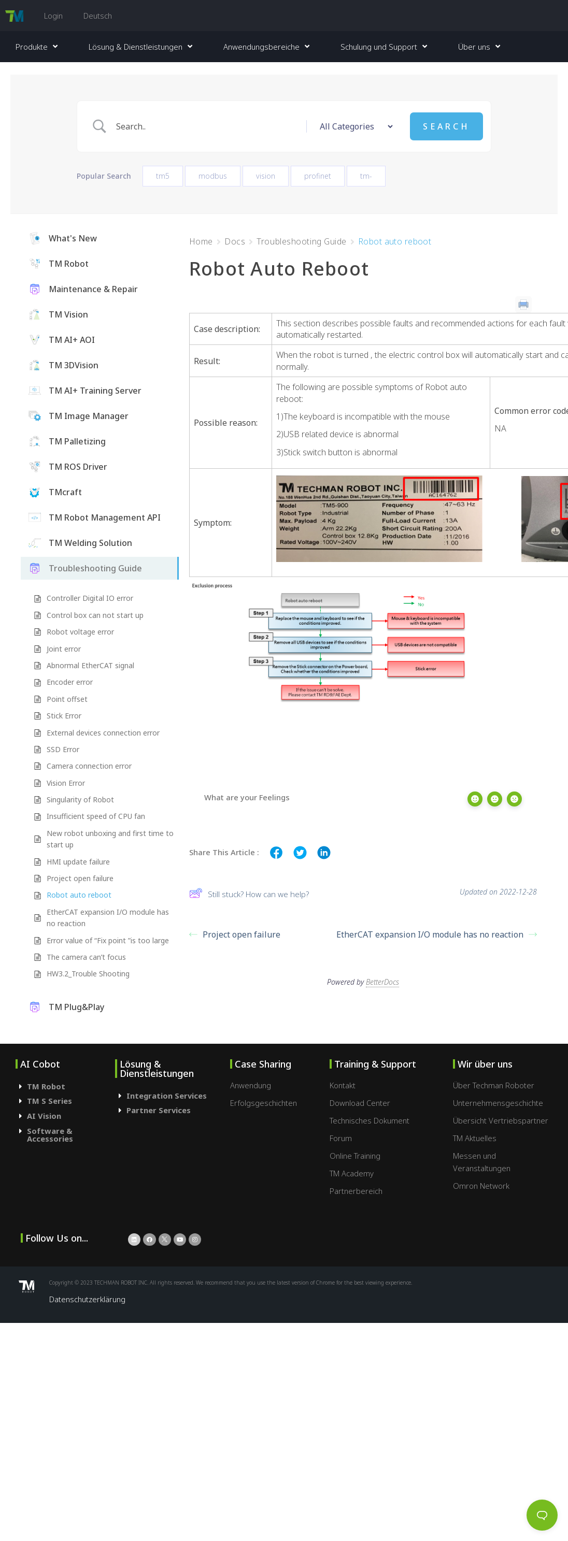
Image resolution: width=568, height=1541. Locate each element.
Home (201, 241)
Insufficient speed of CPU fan (96, 816)
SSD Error (63, 749)
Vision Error (66, 783)
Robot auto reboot (79, 895)
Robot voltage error (80, 632)
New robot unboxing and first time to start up (110, 838)
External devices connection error (103, 733)
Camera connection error (89, 766)
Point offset (67, 699)
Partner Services (158, 1110)
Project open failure (80, 878)
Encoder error (70, 682)
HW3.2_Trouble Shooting (88, 973)
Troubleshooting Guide (302, 241)
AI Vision (44, 1116)
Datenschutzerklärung (87, 1299)
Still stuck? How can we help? (249, 894)
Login (53, 15)
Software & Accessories (50, 1135)
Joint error (64, 649)
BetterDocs (382, 980)
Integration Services (166, 1095)
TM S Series (49, 1101)
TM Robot (46, 1086)
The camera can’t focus (86, 957)
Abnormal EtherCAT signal (90, 665)
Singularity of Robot (80, 799)
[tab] (65, 1086)
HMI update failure (78, 862)
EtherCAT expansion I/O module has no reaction (108, 917)
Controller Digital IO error (90, 598)
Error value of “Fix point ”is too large (108, 940)
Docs (234, 241)
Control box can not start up (95, 615)
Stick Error (64, 716)
